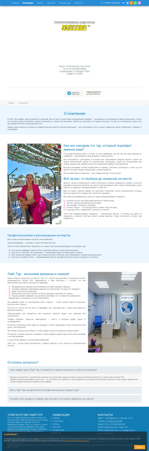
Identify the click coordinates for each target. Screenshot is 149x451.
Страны (56, 424)
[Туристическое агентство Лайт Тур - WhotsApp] (135, 3)
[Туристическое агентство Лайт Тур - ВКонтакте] (123, 3)
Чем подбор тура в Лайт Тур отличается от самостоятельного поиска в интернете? (53, 369)
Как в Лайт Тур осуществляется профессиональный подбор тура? (44, 390)
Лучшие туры (65, 3)
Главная (15, 3)
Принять (140, 447)
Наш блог (51, 3)
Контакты (78, 3)
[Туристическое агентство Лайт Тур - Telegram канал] (127, 3)
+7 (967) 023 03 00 (114, 421)
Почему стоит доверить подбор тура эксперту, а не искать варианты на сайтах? (52, 398)
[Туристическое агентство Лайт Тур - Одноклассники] (131, 3)
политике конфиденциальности (76, 441)
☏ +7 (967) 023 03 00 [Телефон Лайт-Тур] (110, 3)
